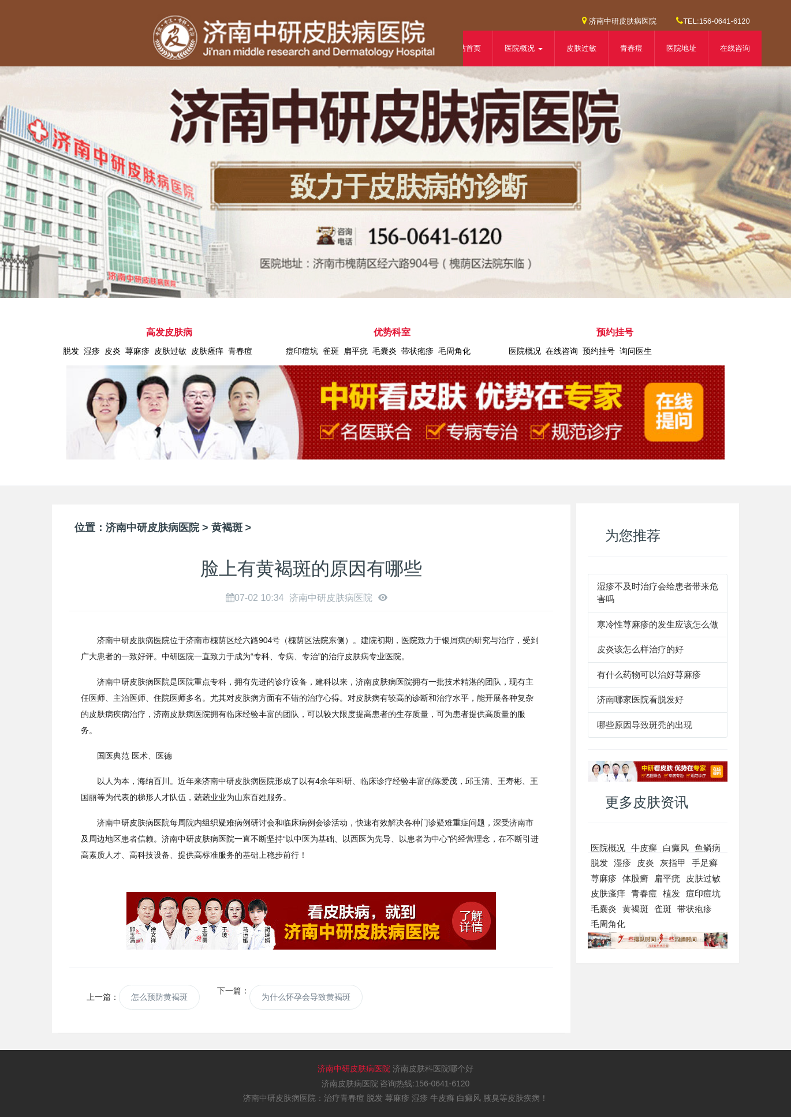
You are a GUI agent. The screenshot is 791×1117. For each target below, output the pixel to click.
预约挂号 (599, 351)
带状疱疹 (417, 351)
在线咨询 (735, 48)
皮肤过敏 (581, 48)
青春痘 (631, 48)
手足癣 (705, 863)
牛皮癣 (644, 848)
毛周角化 (454, 351)
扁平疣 (356, 351)
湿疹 (92, 351)
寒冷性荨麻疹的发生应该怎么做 (657, 624)
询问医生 (636, 351)
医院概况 (525, 351)
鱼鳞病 (708, 848)
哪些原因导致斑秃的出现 (644, 725)
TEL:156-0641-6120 (713, 20)
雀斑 (331, 351)
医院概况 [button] (524, 48)
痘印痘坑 (302, 351)
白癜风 (676, 848)
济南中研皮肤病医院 (619, 20)
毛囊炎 (384, 351)
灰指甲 (673, 863)
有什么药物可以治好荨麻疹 (649, 674)
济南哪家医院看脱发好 (640, 699)
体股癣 (635, 878)
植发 (671, 893)
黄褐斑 (226, 527)
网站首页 (466, 48)
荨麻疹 (137, 351)
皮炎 (113, 351)
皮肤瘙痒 (207, 351)
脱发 (71, 351)
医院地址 (681, 48)
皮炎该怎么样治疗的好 (640, 649)
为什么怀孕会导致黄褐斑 (306, 997)
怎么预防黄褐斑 (159, 997)
